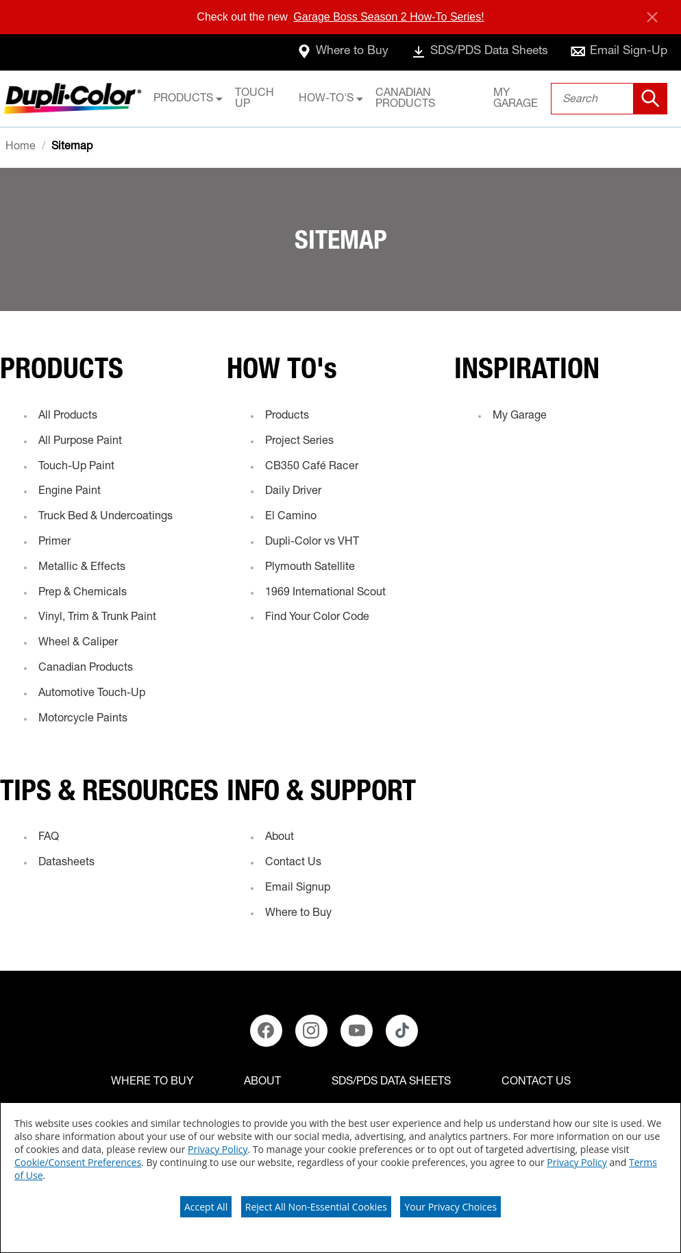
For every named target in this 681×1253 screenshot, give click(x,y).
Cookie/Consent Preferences (77, 1162)
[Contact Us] (536, 1082)
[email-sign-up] (617, 52)
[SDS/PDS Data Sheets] (391, 1082)
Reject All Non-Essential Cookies (316, 1206)
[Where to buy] (152, 1082)
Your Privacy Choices (450, 1206)
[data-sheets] (472, 52)
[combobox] (609, 98)
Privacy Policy (217, 1149)
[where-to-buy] (329, 52)
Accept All (205, 1206)
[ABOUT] (262, 1082)
